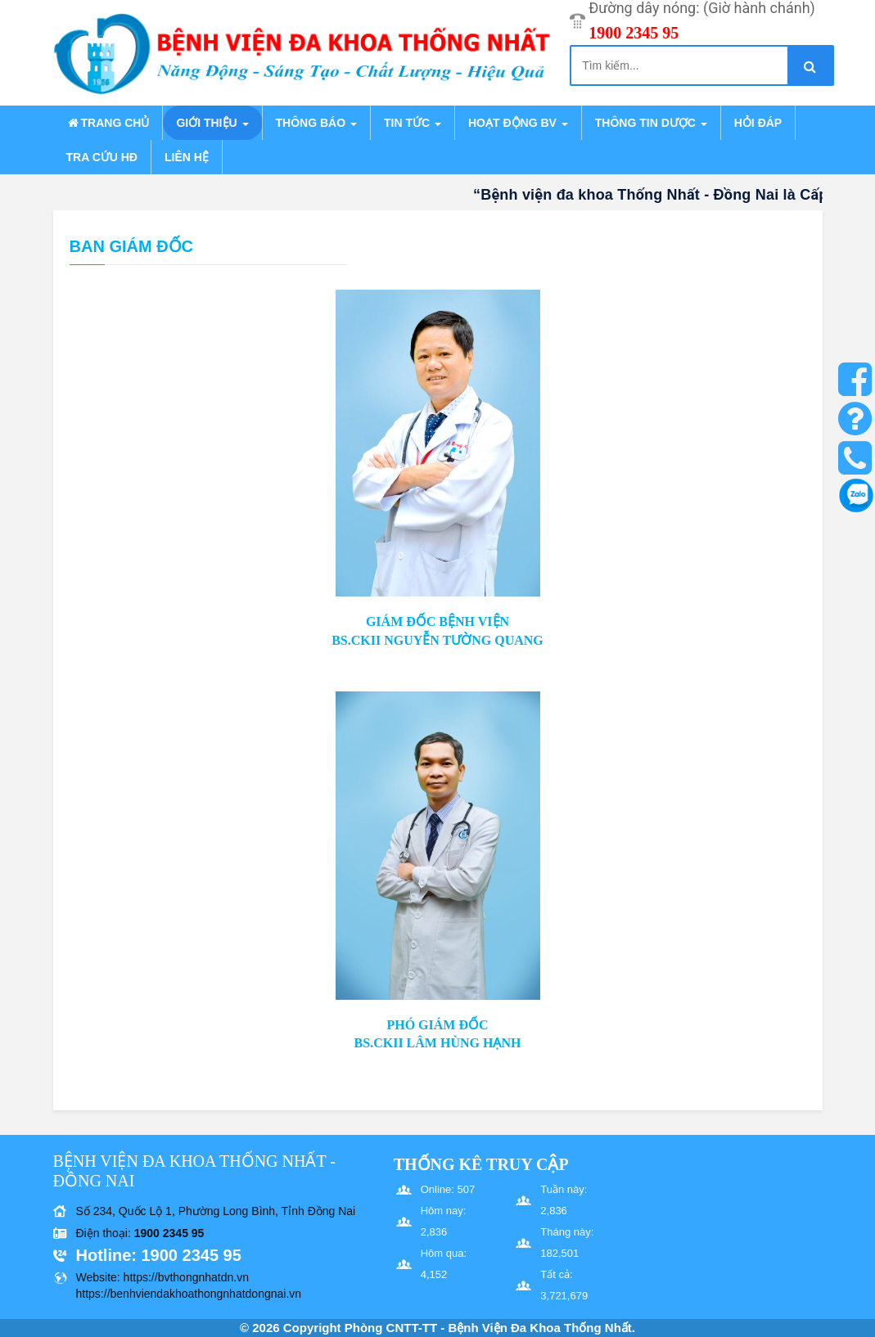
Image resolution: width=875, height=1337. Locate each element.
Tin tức (412, 122)
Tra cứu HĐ (102, 157)
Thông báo (316, 122)
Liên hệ (187, 157)
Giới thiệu (212, 122)
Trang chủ (108, 122)
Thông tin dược (651, 122)
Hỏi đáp (758, 122)
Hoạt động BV (518, 122)
